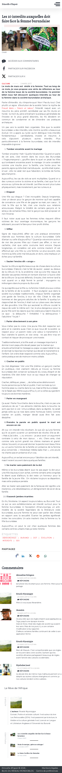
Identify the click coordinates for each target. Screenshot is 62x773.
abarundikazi (9, 538)
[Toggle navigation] (57, 4)
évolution (46, 538)
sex (17, 541)
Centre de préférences (47, 771)
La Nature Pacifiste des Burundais (29, 753)
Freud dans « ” (18, 108)
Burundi (24, 538)
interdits (7, 541)
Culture (6, 84)
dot (35, 538)
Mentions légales (50, 768)
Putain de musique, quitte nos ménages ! (31, 744)
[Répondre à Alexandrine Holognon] (39, 580)
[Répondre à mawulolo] (39, 616)
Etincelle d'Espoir (10, 4)
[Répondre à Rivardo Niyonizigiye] (39, 599)
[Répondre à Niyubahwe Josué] (39, 671)
